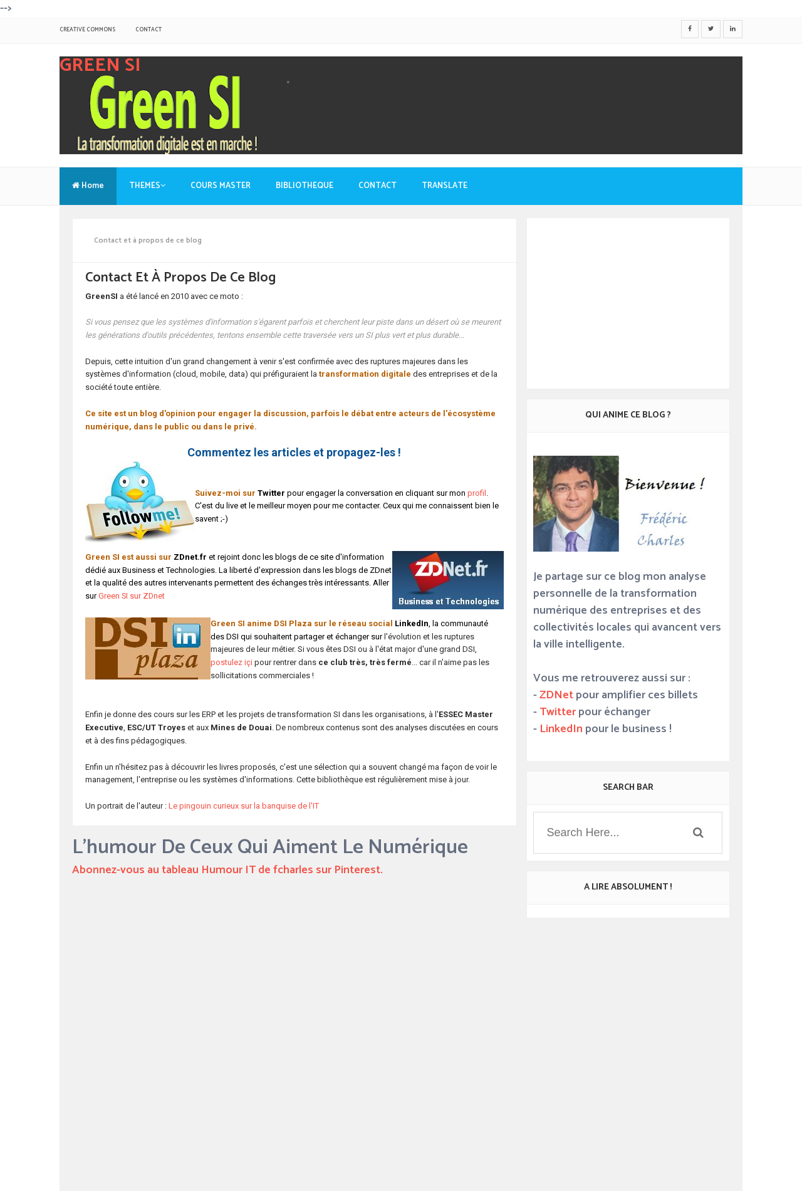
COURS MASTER (220, 185)
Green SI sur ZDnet (131, 596)
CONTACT (148, 29)
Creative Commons (87, 29)
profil (476, 493)
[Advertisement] (294, 1090)
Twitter (557, 712)
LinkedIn (561, 729)
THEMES (147, 185)
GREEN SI (100, 65)
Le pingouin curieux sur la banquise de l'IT (244, 806)
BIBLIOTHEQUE (304, 185)
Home (88, 185)
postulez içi (232, 662)
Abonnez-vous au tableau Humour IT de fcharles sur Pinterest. (227, 870)
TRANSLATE (444, 185)
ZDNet (556, 695)
